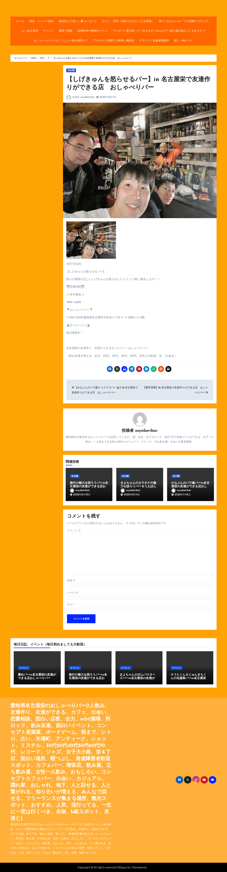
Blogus (122, 867)
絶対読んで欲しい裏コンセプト (78, 21)
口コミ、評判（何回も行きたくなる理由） (128, 21)
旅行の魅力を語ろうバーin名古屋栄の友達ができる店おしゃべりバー (89, 486)
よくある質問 (30, 31)
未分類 (71, 70)
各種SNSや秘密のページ (92, 31)
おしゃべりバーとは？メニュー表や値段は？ (61, 40)
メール (72, 592)
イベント (48, 31)
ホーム (20, 21)
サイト (71, 604)
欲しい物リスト (183, 40)
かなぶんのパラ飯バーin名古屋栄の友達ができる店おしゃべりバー (190, 486)
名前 (71, 580)
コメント (74, 529)
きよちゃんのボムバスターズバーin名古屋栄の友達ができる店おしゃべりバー (139, 678)
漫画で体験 (66, 31)
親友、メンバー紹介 (41, 21)
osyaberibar (88, 97)
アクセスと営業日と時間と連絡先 (113, 40)
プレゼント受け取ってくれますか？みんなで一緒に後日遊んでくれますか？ (159, 31)
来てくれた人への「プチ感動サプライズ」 (185, 21)
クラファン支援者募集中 (154, 40)
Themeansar (139, 867)
